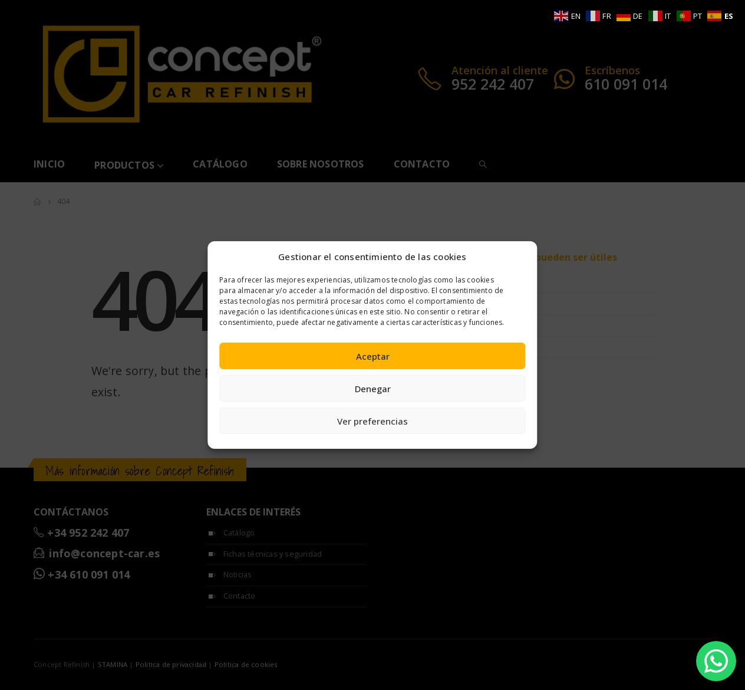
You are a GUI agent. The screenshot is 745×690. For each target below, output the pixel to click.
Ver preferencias (372, 421)
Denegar (373, 389)
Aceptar (373, 356)
